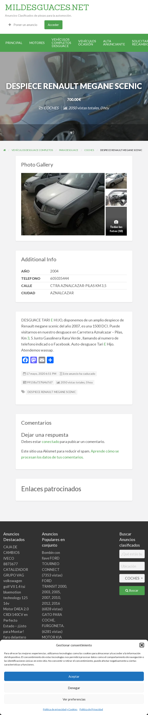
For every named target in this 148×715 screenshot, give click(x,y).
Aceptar (74, 676)
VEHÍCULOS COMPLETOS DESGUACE (61, 43)
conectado (50, 441)
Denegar (74, 688)
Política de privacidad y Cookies (60, 709)
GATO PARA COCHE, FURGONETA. (53, 620)
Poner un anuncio (23, 25)
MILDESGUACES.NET (47, 7)
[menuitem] (23, 25)
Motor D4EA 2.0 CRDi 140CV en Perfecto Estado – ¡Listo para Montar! (16, 620)
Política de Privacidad (91, 709)
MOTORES (37, 43)
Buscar (131, 590)
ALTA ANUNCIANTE (114, 42)
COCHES (51, 108)
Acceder (53, 25)
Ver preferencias (74, 699)
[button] (142, 645)
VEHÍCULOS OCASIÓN (87, 42)
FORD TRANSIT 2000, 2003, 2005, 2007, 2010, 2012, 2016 (54, 592)
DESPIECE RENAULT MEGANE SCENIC (52, 392)
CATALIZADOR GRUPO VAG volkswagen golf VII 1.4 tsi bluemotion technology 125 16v (15, 586)
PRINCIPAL (13, 43)
